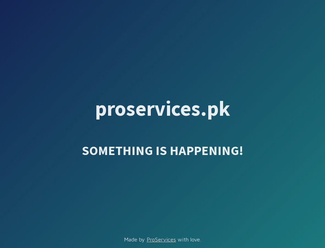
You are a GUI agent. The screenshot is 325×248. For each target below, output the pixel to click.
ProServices (161, 239)
